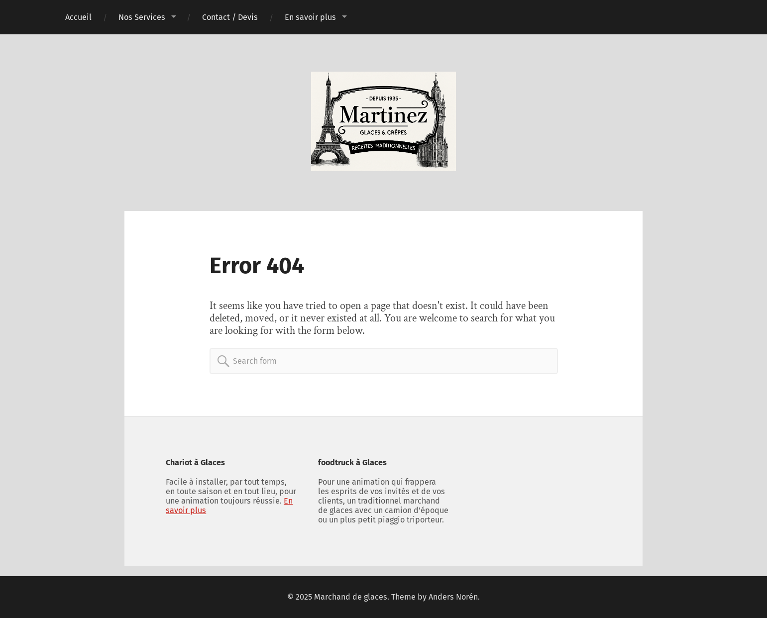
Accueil (78, 17)
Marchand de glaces (350, 597)
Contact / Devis (230, 17)
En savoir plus (310, 17)
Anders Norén (453, 597)
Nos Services (141, 17)
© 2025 (300, 597)
